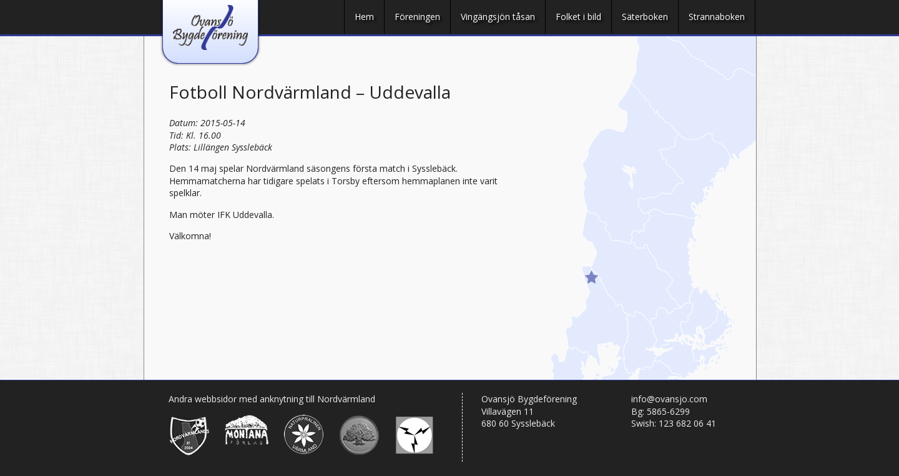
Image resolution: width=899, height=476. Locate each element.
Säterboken (645, 16)
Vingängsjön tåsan (498, 16)
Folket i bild (578, 16)
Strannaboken (717, 16)
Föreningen (417, 16)
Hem (364, 16)
